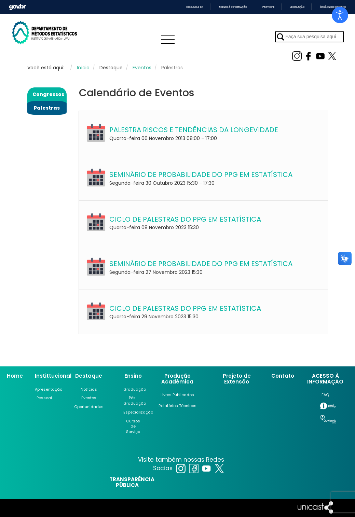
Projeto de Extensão (237, 378)
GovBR (17, 7)
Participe (268, 7)
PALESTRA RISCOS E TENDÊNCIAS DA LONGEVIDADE (193, 130)
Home (15, 375)
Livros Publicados (177, 394)
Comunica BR (194, 7)
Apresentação (48, 389)
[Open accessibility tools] (340, 15)
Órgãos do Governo (333, 7)
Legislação (297, 7)
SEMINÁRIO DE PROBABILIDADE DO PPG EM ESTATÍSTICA (200, 174)
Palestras (47, 107)
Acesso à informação (233, 7)
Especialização (138, 412)
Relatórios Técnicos (177, 405)
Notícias (89, 389)
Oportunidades (89, 406)
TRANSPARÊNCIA (131, 479)
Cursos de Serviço (133, 426)
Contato (282, 375)
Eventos (88, 398)
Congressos (48, 94)
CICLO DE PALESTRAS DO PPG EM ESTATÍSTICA (185, 219)
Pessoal (44, 398)
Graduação (134, 389)
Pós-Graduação (134, 400)
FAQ (325, 394)
